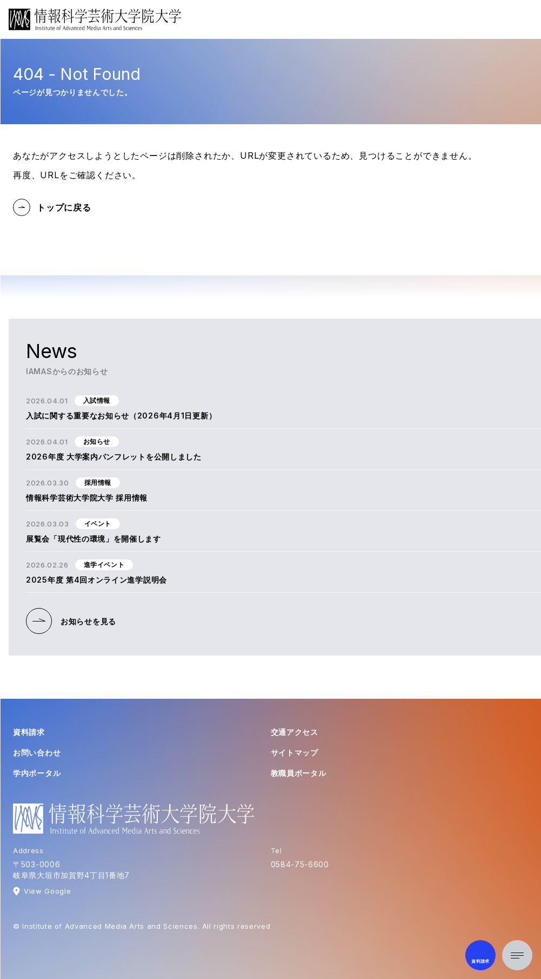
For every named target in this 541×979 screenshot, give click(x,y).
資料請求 (29, 732)
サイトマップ (294, 752)
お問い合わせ (37, 752)
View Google (47, 891)
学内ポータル (37, 773)
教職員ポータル (298, 773)
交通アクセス (294, 732)
